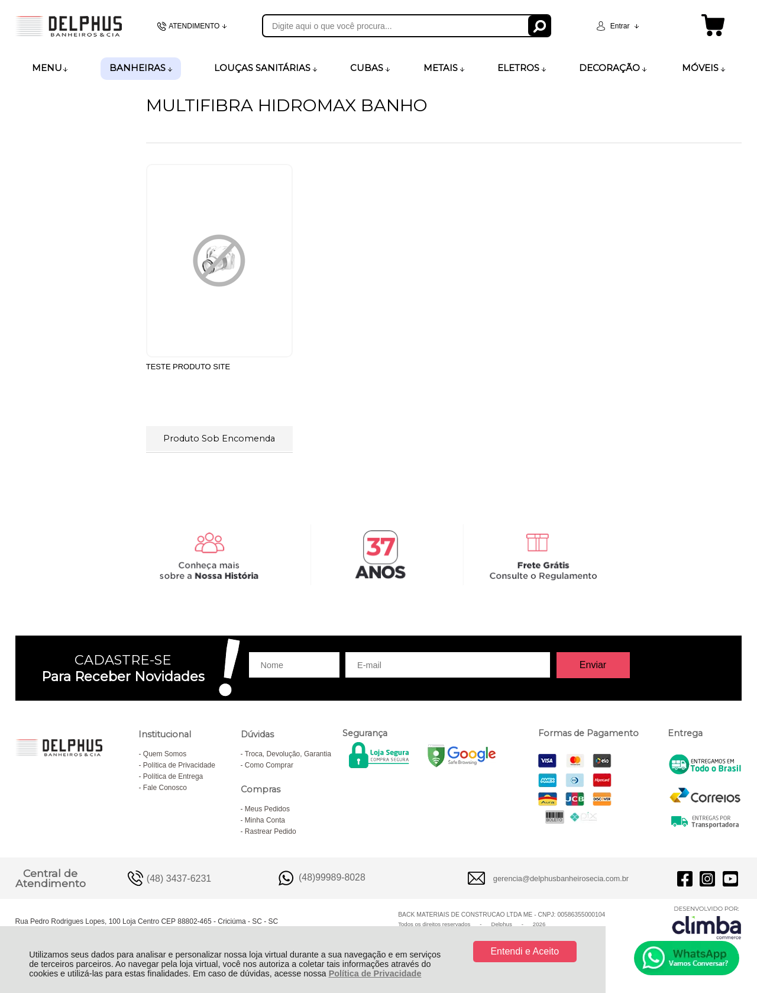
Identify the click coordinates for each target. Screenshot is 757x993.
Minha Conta (265, 820)
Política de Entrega (173, 776)
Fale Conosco (165, 788)
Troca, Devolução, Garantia (288, 754)
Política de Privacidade (375, 973)
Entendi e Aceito (524, 951)
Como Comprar (269, 765)
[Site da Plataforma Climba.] (707, 922)
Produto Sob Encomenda (219, 438)
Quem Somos (164, 754)
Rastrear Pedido (270, 831)
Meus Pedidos (267, 809)
